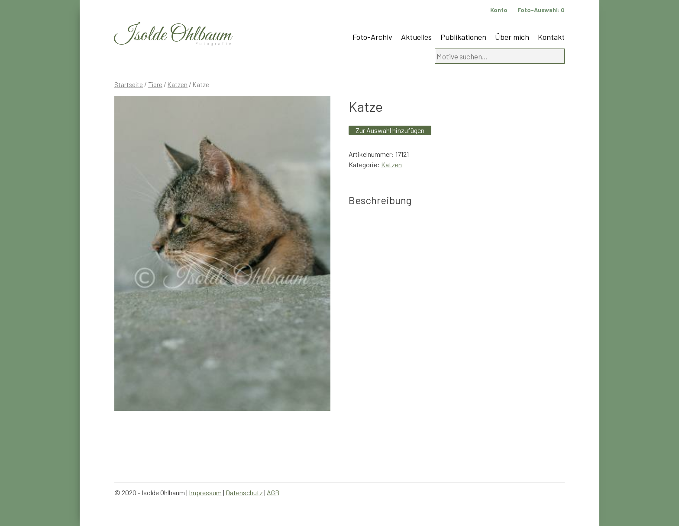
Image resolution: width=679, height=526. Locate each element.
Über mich (512, 36)
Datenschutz (244, 492)
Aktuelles (416, 36)
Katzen (178, 84)
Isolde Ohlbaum (172, 35)
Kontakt (551, 36)
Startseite (128, 84)
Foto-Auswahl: (541, 9)
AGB (273, 492)
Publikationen (463, 36)
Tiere (155, 84)
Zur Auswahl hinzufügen (390, 130)
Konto (499, 9)
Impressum (205, 492)
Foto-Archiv (372, 36)
